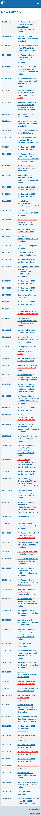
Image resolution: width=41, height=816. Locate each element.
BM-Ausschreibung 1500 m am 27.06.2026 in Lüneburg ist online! (27, 47)
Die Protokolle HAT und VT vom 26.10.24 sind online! (27, 784)
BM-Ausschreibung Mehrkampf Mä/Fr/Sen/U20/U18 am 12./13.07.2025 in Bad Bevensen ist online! (28, 507)
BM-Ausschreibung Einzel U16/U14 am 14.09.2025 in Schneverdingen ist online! (25, 450)
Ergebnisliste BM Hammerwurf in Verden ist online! (27, 38)
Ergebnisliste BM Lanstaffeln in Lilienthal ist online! (27, 525)
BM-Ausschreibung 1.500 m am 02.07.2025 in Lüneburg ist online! (28, 535)
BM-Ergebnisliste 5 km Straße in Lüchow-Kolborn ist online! (27, 222)
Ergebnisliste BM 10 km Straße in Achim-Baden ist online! (27, 561)
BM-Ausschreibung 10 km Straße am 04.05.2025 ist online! (26, 591)
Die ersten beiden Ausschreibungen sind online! (26, 775)
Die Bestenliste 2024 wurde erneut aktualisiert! (26, 697)
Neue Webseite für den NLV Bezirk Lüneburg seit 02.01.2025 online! (27, 719)
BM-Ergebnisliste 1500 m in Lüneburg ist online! (27, 438)
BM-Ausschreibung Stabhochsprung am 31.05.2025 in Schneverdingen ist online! (26, 634)
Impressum (35, 814)
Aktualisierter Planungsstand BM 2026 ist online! (27, 212)
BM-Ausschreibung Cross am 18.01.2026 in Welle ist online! (27, 168)
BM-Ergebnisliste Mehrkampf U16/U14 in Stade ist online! (27, 339)
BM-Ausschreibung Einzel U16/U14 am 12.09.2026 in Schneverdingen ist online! (25, 27)
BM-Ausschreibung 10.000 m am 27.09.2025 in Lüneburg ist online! (27, 377)
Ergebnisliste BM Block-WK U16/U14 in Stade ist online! (27, 544)
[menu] (38, 3)
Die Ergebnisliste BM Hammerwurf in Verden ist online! (27, 613)
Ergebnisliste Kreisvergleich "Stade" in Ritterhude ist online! (27, 311)
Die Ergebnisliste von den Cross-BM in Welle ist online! (27, 123)
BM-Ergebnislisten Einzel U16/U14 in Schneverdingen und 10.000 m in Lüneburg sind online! (28, 271)
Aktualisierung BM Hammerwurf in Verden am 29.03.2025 (27, 622)
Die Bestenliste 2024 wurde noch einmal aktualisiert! (26, 737)
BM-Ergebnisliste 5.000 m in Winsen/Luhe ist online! (27, 367)
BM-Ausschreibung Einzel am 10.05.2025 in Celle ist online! (27, 582)
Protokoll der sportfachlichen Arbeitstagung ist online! (28, 203)
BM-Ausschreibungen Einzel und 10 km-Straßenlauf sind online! (27, 139)
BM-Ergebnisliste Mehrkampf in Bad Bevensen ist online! (26, 417)
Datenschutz (34, 809)
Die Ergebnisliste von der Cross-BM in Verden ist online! (27, 664)
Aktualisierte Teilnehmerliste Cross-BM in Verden (27, 674)
